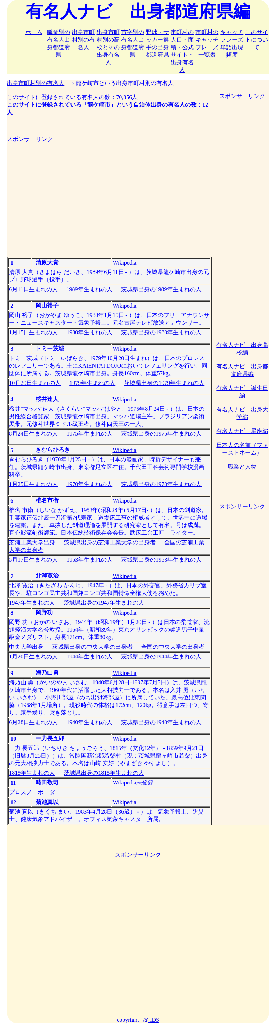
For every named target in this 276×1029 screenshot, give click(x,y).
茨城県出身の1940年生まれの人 (161, 722)
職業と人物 (242, 467)
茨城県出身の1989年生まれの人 (161, 289)
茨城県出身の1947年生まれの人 (104, 603)
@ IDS (151, 1020)
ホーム (33, 32)
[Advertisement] (109, 193)
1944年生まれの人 (89, 656)
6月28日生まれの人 (33, 722)
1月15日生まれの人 (33, 332)
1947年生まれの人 (32, 603)
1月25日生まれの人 (33, 484)
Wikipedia (124, 263)
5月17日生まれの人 (33, 560)
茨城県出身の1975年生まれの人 (161, 433)
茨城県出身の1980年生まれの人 (161, 332)
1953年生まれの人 (89, 560)
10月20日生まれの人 (35, 383)
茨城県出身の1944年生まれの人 (161, 656)
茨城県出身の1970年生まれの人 (161, 484)
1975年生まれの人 (89, 433)
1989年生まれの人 (89, 289)
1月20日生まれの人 (33, 656)
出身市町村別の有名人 (83, 39)
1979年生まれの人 (92, 383)
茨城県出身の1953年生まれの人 (161, 560)
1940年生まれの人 (89, 722)
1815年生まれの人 (32, 773)
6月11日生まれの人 (33, 289)
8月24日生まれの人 (33, 433)
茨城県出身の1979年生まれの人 (164, 383)
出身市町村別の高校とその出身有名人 (108, 47)
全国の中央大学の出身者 (172, 647)
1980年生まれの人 (89, 332)
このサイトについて (256, 39)
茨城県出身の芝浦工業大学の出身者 (110, 542)
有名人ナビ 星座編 (242, 431)
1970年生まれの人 (89, 484)
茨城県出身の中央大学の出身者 (92, 647)
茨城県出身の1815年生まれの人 (104, 773)
